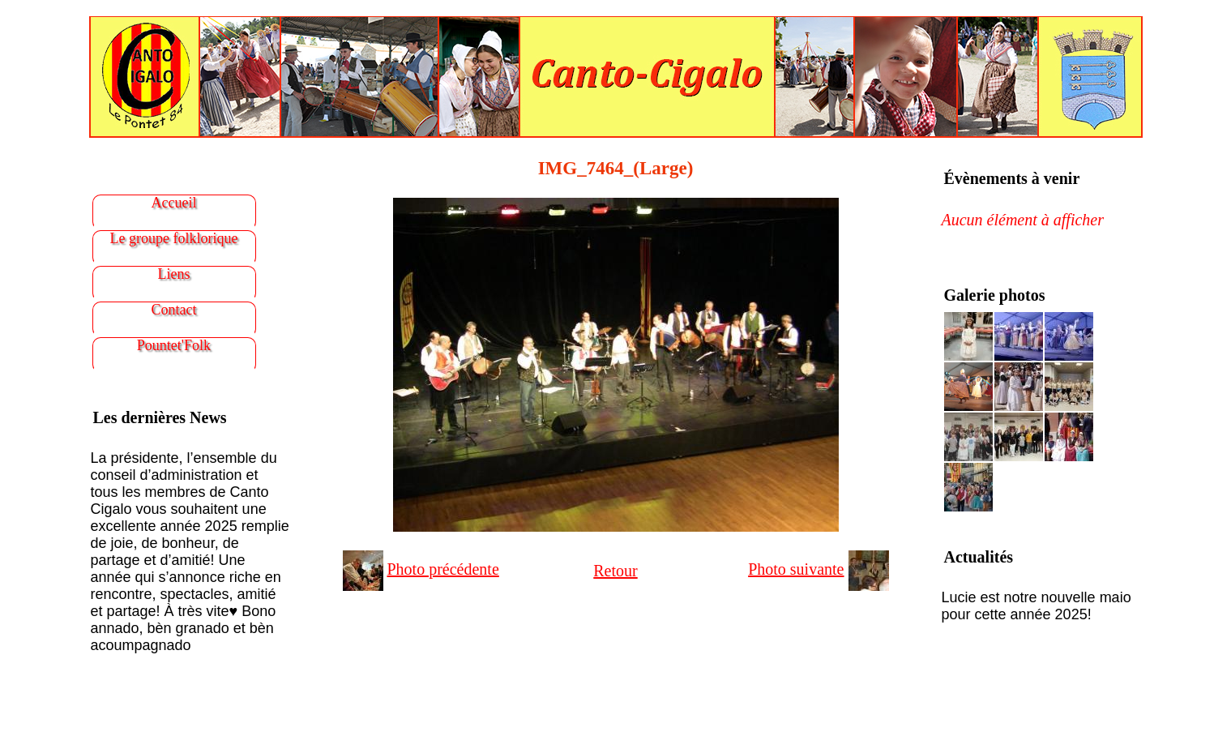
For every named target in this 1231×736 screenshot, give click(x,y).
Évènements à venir (1012, 178)
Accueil (174, 202)
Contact (174, 309)
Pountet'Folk (174, 345)
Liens (174, 274)
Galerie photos (994, 295)
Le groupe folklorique (174, 238)
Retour (615, 571)
